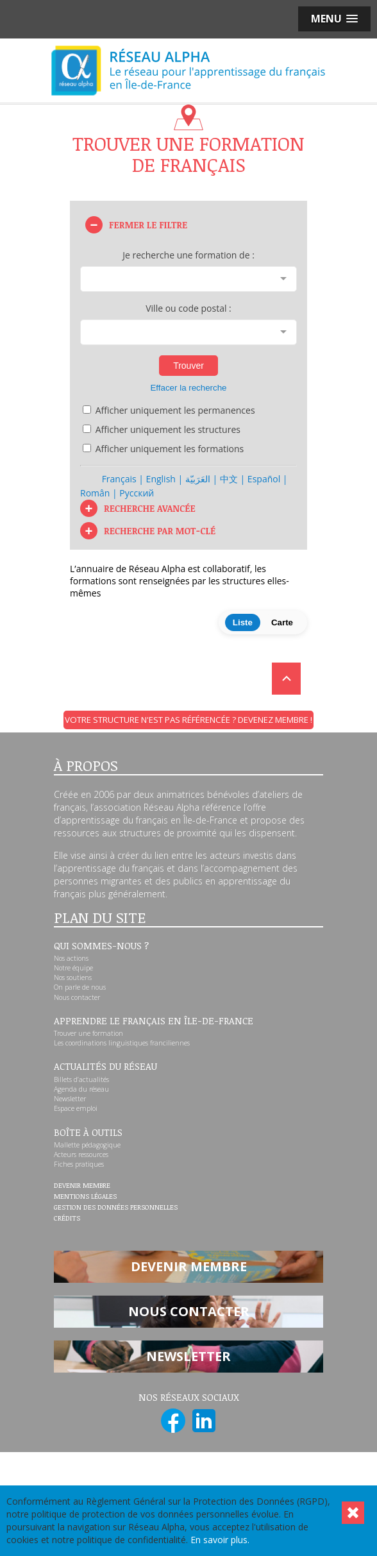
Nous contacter (77, 997)
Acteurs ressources (81, 1154)
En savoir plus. (219, 1540)
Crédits (67, 1218)
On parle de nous (80, 987)
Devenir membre (82, 1186)
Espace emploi (75, 1108)
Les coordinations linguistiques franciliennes (122, 1042)
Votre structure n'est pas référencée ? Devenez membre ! (188, 719)
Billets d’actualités (81, 1079)
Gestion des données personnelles (116, 1208)
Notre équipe (73, 967)
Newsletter (70, 1098)
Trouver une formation (88, 1033)
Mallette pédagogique (87, 1144)
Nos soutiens (73, 977)
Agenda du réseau (81, 1089)
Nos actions (71, 958)
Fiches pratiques (79, 1164)
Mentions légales (85, 1197)
